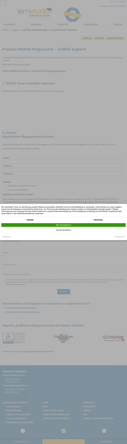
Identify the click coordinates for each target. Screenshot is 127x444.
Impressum (6, 237)
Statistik (30, 220)
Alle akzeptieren (63, 225)
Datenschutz (120, 237)
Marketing (98, 220)
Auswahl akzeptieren (63, 230)
